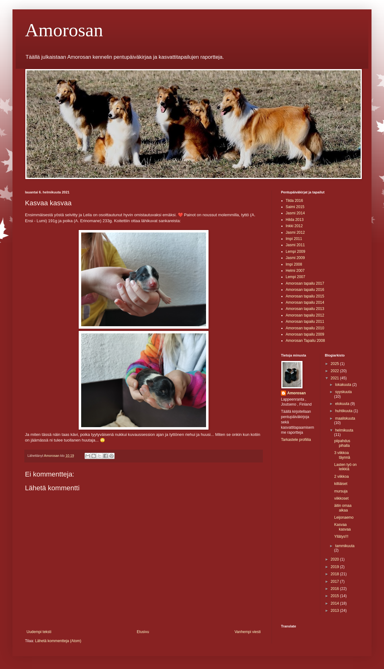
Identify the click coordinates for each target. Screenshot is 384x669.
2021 (335, 378)
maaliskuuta (345, 418)
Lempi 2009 (295, 251)
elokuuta (342, 404)
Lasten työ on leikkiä (345, 466)
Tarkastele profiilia (296, 439)
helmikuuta (344, 430)
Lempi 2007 (295, 277)
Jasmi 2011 (295, 245)
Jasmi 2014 (295, 213)
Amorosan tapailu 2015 (305, 296)
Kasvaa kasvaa (342, 526)
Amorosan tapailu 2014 (305, 302)
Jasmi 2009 (295, 258)
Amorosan (64, 30)
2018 (335, 574)
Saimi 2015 (295, 207)
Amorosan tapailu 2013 (305, 309)
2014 (335, 603)
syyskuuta (343, 392)
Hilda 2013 (294, 219)
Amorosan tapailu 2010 (305, 328)
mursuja (340, 491)
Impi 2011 (294, 239)
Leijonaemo (343, 517)
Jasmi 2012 (295, 232)
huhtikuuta (344, 411)
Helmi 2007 (295, 270)
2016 (335, 589)
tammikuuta (344, 546)
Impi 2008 (294, 264)
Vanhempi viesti (247, 632)
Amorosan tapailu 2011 (305, 321)
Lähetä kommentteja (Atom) (58, 641)
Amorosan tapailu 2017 (305, 283)
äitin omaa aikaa (342, 507)
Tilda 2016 (294, 200)
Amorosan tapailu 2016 (305, 289)
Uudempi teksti (39, 632)
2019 (335, 567)
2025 (335, 364)
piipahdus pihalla (342, 443)
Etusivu (143, 632)
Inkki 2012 (294, 226)
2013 (335, 610)
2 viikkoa (341, 476)
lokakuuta (343, 384)
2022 (335, 371)
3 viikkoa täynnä (342, 455)
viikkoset (341, 498)
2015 (335, 596)
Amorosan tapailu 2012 (305, 315)
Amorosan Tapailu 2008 (305, 340)
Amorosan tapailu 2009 (305, 334)
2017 (335, 581)
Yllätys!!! (341, 536)
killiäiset (340, 484)
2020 (335, 559)
